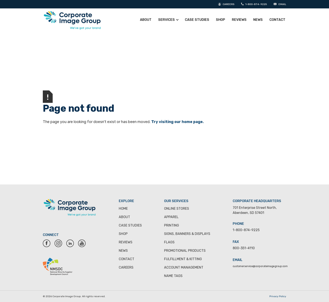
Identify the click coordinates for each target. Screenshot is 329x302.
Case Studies (197, 20)
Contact (277, 20)
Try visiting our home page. (177, 121)
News (258, 20)
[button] (169, 19)
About (145, 20)
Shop (220, 20)
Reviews (239, 20)
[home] (72, 19)
